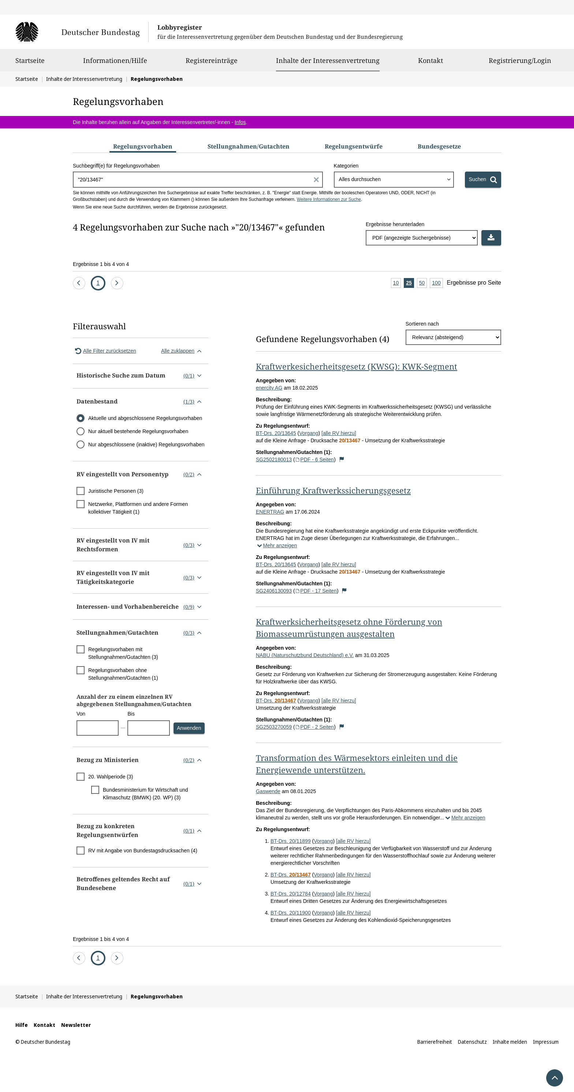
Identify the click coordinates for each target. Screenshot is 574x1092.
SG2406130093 (274, 591)
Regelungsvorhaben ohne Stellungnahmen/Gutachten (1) (123, 674)
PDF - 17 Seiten (316, 591)
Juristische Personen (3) (116, 491)
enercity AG (269, 388)
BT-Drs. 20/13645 (276, 433)
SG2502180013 (274, 459)
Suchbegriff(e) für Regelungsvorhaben (116, 166)
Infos (240, 122)
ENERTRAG (270, 512)
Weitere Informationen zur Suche (329, 199)
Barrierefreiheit (434, 1041)
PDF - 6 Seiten (314, 459)
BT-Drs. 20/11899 (291, 841)
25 (410, 283)
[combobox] (394, 180)
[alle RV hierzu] (338, 433)
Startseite (30, 63)
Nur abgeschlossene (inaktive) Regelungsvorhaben (146, 444)
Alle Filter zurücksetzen (104, 350)
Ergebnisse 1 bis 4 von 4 (101, 264)
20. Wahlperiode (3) (110, 777)
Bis (130, 714)
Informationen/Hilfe (115, 63)
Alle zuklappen (183, 350)
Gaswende (268, 791)
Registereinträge (212, 63)
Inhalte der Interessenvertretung (328, 60)
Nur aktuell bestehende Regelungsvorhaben (138, 431)
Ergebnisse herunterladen (395, 224)
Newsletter (76, 1024)
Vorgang (308, 433)
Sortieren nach (422, 324)
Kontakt (430, 63)
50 (423, 283)
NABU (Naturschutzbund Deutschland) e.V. (305, 655)
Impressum (546, 1041)
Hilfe (21, 1024)
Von (81, 714)
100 (437, 283)
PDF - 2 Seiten (314, 727)
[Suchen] (483, 180)
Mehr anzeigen (276, 545)
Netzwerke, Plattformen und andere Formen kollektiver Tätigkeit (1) (138, 508)
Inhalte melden (510, 1041)
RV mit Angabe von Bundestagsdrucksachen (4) (142, 850)
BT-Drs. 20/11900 (291, 913)
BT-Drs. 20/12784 (291, 894)
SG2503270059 (274, 727)
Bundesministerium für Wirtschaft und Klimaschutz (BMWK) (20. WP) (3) (145, 793)
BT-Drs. (276, 700)
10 (397, 283)
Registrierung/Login (520, 63)
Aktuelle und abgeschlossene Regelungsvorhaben (145, 418)
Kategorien (346, 166)
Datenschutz (472, 1041)
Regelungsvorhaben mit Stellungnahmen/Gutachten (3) (123, 653)
